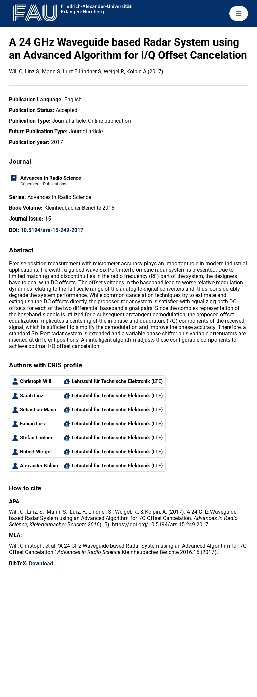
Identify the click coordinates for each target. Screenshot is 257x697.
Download (41, 563)
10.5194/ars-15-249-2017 (52, 230)
